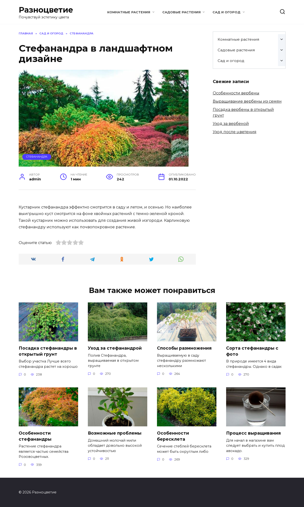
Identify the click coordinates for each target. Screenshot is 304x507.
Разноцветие (46, 10)
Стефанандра (36, 156)
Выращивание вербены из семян (247, 101)
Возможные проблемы (115, 433)
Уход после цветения (234, 132)
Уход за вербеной (231, 123)
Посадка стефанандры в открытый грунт (48, 351)
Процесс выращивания (253, 433)
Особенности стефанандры (35, 436)
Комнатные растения (128, 12)
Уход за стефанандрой (115, 348)
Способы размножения (184, 348)
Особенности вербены (236, 93)
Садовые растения (181, 12)
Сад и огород (226, 12)
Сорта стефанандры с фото (252, 351)
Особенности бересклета (173, 436)
